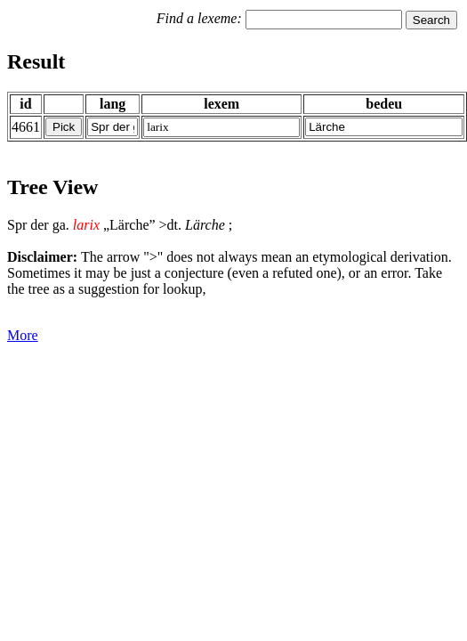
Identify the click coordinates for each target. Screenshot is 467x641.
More (22, 335)
